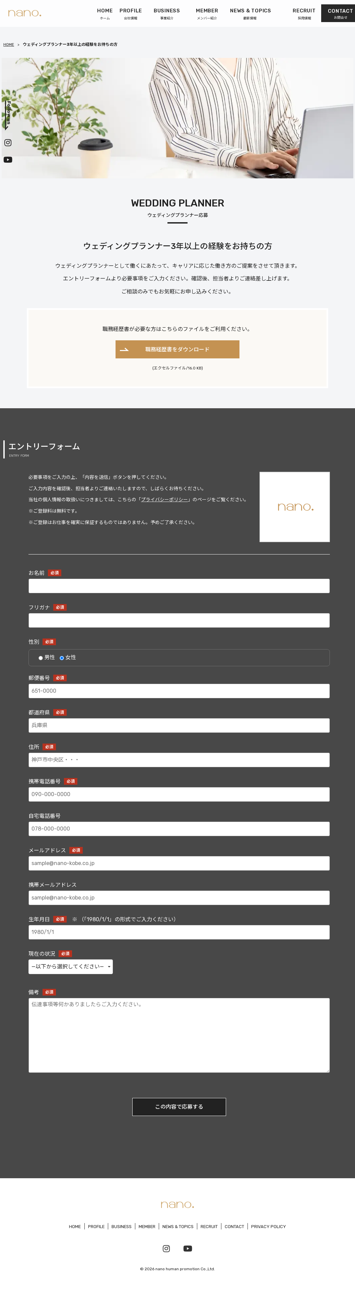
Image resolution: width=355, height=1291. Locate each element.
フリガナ (179, 618)
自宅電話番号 (179, 827)
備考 (179, 1033)
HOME (8, 44)
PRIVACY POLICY (270, 1226)
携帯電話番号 (179, 792)
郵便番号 (179, 689)
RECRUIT (210, 1226)
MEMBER (147, 1226)
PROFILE (95, 1226)
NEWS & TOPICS (179, 1226)
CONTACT (235, 1226)
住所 (179, 758)
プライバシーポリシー (164, 500)
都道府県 (179, 723)
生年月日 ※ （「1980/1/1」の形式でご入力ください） (179, 930)
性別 (42, 642)
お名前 (179, 584)
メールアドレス (179, 861)
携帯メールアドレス (179, 896)
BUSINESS (121, 1226)
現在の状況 (179, 967)
